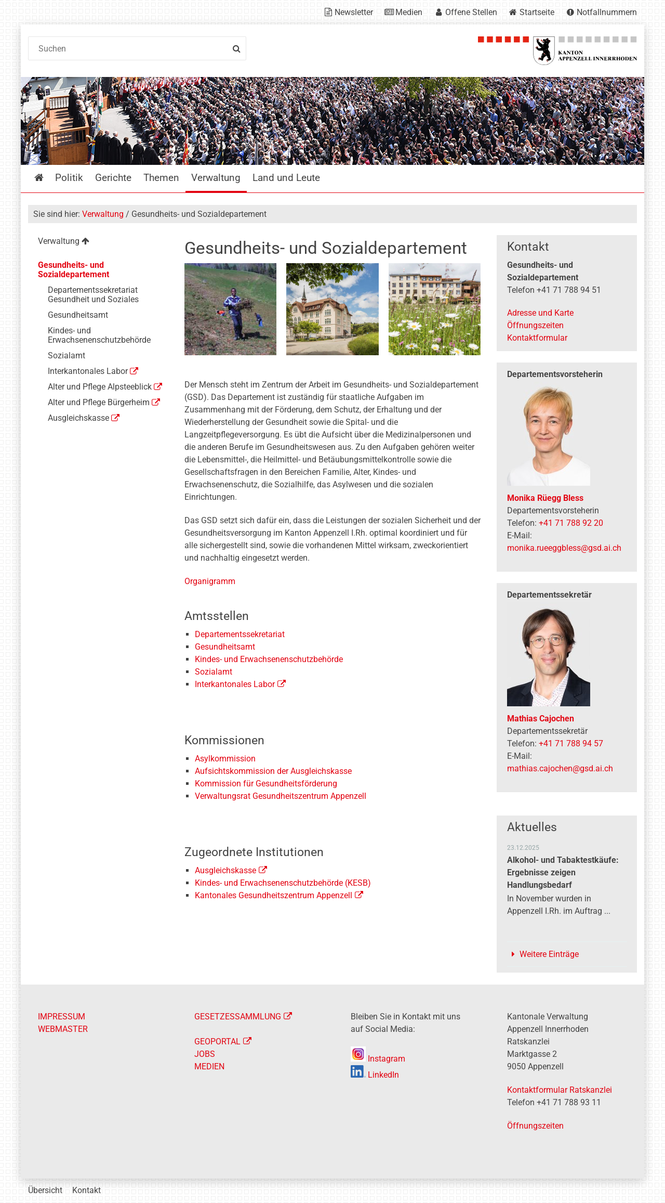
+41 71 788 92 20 (571, 523)
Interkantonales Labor (235, 684)
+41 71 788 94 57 (571, 743)
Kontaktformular (537, 338)
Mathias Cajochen (540, 718)
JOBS (204, 1054)
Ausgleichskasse (225, 870)
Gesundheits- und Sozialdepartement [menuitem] (73, 269)
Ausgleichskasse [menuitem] (78, 418)
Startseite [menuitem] (46, 178)
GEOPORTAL (217, 1041)
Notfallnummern (607, 12)
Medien (408, 12)
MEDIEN (209, 1066)
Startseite (537, 12)
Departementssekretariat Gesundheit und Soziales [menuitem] (93, 294)
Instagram (378, 1059)
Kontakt (86, 1190)
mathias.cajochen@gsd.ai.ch (560, 768)
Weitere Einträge (549, 954)
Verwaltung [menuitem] (216, 178)
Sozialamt (213, 672)
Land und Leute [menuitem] (286, 178)
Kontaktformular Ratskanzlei (559, 1090)
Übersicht (45, 1190)
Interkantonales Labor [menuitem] (88, 371)
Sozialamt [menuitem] (66, 355)
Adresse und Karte (540, 313)
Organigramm (209, 581)
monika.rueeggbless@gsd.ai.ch (564, 548)
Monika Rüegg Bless (545, 498)
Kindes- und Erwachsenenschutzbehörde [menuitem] (99, 335)
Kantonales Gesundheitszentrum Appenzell (273, 895)
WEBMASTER (63, 1029)
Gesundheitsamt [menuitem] (78, 315)
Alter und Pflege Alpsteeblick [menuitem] (100, 387)
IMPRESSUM (61, 1016)
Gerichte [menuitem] (113, 178)
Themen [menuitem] (161, 178)
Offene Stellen (471, 12)
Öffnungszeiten (535, 325)
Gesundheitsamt (225, 647)
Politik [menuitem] (69, 178)
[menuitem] (98, 242)
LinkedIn (375, 1075)
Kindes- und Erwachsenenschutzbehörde (269, 659)
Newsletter (354, 12)
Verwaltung (103, 214)
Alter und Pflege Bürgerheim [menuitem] (99, 402)
